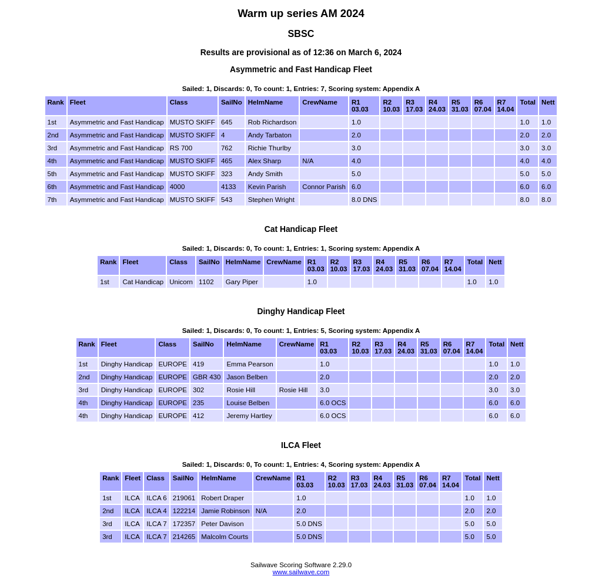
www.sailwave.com (301, 571)
